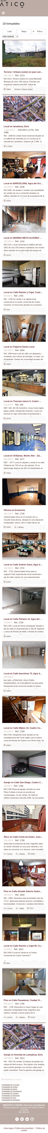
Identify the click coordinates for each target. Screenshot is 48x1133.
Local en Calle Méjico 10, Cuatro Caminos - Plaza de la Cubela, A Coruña (23, 728)
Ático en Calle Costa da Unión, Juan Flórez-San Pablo (23, 837)
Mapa (24, 31)
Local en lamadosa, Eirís (16, 126)
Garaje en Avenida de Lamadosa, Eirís (23, 1055)
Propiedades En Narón (9, 1089)
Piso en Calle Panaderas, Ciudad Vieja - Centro (23, 1000)
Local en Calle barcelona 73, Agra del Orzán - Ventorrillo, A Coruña (23, 673)
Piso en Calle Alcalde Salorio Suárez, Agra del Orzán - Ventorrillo (23, 891)
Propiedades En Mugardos (11, 1100)
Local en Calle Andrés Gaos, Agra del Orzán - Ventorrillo (23, 564)
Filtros (39, 31)
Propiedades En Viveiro (10, 1087)
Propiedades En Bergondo (11, 1095)
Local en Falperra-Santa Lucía (19, 347)
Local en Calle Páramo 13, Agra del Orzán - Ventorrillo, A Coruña (23, 619)
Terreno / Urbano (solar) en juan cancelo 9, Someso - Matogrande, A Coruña (23, 72)
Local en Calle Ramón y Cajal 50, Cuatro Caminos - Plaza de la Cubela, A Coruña (23, 946)
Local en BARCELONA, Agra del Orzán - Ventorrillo (23, 183)
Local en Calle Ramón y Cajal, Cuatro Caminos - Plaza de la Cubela (23, 292)
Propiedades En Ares (9, 1098)
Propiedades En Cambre (10, 1093)
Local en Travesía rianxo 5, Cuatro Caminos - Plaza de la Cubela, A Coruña (23, 401)
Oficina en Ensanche (14, 510)
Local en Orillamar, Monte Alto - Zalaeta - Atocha (23, 456)
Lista (9, 31)
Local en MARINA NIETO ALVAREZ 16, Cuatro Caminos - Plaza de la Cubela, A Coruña (23, 238)
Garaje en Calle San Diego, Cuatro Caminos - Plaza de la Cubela (23, 782)
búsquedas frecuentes (12, 1079)
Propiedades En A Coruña (10, 1085)
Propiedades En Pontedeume (12, 1091)
